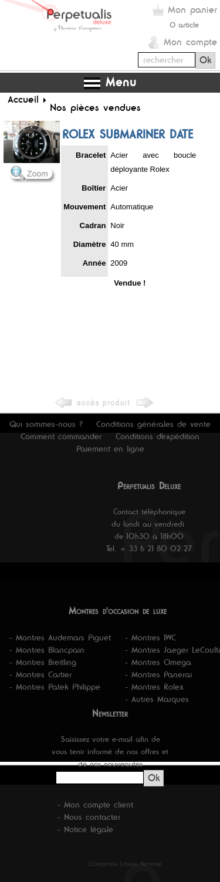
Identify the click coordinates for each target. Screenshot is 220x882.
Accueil (23, 99)
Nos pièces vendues (95, 107)
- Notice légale (85, 829)
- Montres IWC (150, 637)
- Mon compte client (95, 804)
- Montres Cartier (40, 674)
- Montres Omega (158, 662)
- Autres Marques (157, 699)
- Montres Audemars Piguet (60, 637)
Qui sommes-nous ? (46, 424)
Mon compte (190, 42)
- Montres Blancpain (46, 649)
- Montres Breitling (42, 662)
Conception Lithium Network (125, 864)
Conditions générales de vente (153, 424)
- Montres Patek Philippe (54, 686)
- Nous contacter (88, 817)
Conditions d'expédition (157, 436)
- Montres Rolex (154, 686)
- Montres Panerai (158, 674)
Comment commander (61, 436)
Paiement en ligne (110, 448)
